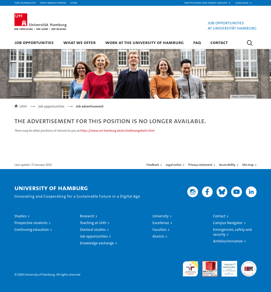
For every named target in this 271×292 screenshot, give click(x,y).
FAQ (197, 42)
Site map (248, 165)
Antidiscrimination (228, 241)
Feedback (152, 165)
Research (87, 216)
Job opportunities (94, 236)
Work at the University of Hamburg (144, 42)
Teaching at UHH (93, 222)
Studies (20, 216)
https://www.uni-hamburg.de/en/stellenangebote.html (117, 131)
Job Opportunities (34, 42)
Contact (219, 42)
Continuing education (31, 229)
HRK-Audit (228, 263)
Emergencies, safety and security (232, 232)
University (160, 216)
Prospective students (31, 222)
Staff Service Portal (53, 3)
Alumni (158, 236)
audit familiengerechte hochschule (190, 267)
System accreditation (249, 265)
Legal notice (174, 165)
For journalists (25, 3)
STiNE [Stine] (73, 3)
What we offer (79, 42)
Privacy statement (200, 165)
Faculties (159, 229)
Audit (205, 263)
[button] (207, 3)
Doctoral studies (93, 229)
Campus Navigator (228, 222)
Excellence (160, 222)
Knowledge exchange (97, 243)
